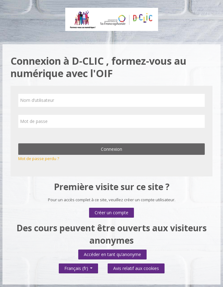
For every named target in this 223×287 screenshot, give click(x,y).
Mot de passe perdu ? (38, 158)
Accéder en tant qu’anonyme (112, 254)
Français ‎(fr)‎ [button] (78, 267)
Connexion (111, 149)
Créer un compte (111, 212)
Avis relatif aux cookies (136, 268)
